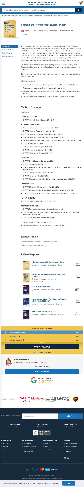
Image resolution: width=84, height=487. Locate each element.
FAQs (46, 446)
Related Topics (7, 53)
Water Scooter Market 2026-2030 (43, 311)
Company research (30, 446)
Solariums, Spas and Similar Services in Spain (48, 262)
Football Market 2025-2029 (41, 287)
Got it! (68, 483)
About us (5, 443)
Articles (68, 452)
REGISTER (71, 416)
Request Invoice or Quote (42, 352)
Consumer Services (50, 242)
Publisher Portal (71, 446)
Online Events (70, 449)
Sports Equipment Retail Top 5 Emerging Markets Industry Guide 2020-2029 (49, 300)
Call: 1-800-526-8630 (42, 367)
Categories (27, 443)
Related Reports (7, 56)
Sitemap (30, 475)
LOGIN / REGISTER (50, 449)
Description (6, 47)
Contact (47, 443)
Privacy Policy (38, 475)
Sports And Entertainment (31, 242)
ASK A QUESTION (42, 371)
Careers (5, 446)
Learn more (55, 483)
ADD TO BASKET (42, 347)
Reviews (5, 449)
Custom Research (29, 449)
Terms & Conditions (50, 475)
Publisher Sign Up (71, 443)
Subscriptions (28, 452)
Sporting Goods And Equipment (33, 245)
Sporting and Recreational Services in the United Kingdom (48, 275)
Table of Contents (8, 50)
